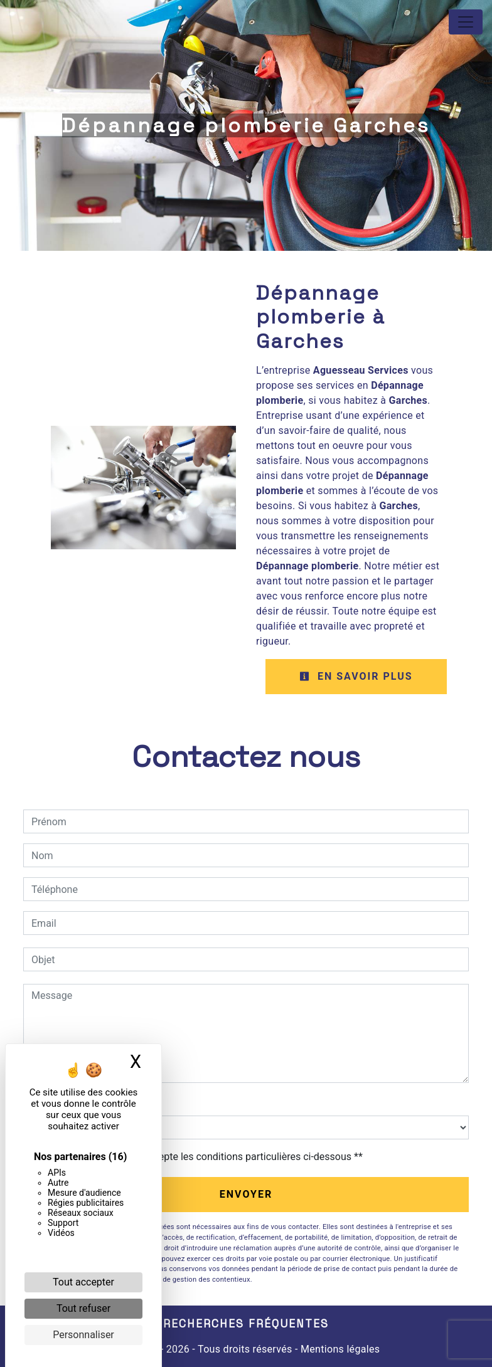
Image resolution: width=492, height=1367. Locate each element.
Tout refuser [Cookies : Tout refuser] (83, 1308)
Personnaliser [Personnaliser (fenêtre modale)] (83, 1335)
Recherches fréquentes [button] (246, 1324)
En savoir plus (356, 676)
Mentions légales (339, 1349)
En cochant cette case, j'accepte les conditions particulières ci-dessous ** (199, 1157)
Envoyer (246, 1194)
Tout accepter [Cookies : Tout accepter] (83, 1282)
